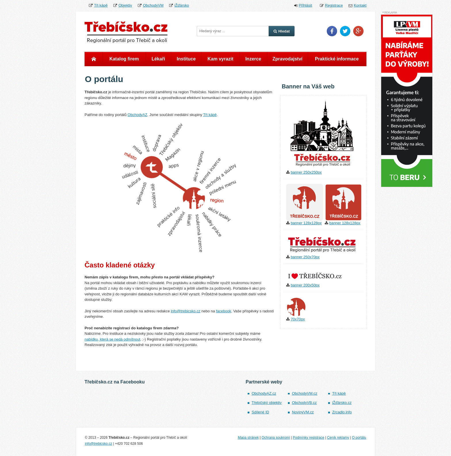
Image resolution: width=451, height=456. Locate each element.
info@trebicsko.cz (185, 311)
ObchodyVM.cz (304, 393)
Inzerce (253, 58)
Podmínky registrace (308, 438)
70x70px (298, 319)
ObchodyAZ (138, 115)
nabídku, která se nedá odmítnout (112, 339)
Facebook (332, 31)
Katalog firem (124, 58)
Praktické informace (337, 58)
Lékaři (158, 58)
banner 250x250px (306, 172)
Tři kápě (101, 5)
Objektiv (125, 5)
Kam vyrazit (221, 58)
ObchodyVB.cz (304, 402)
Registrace (334, 5)
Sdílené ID (260, 412)
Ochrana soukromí (275, 438)
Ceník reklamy (338, 438)
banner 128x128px (306, 223)
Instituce (186, 58)
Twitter (345, 31)
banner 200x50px (305, 285)
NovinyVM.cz (303, 412)
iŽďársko (181, 5)
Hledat (282, 31)
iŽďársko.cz (341, 402)
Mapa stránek (248, 438)
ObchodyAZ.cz (264, 393)
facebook (223, 311)
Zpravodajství (287, 58)
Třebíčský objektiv (267, 402)
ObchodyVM (153, 5)
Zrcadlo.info (342, 412)
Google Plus (358, 31)
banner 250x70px (305, 257)
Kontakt (360, 5)
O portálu (359, 438)
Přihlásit (305, 5)
